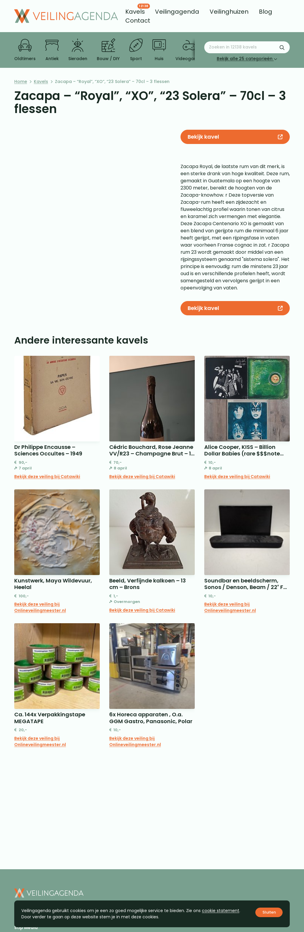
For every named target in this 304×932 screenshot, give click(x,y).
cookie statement (220, 911)
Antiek (52, 50)
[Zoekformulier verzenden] (282, 47)
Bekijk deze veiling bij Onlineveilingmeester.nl (40, 607)
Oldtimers (25, 50)
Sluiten (269, 912)
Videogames (189, 50)
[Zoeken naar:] (247, 47)
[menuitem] (135, 11)
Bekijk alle (247, 59)
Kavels (41, 81)
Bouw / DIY (108, 50)
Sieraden (77, 50)
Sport (136, 50)
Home (20, 81)
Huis (159, 50)
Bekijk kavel (235, 136)
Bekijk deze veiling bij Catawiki (47, 477)
